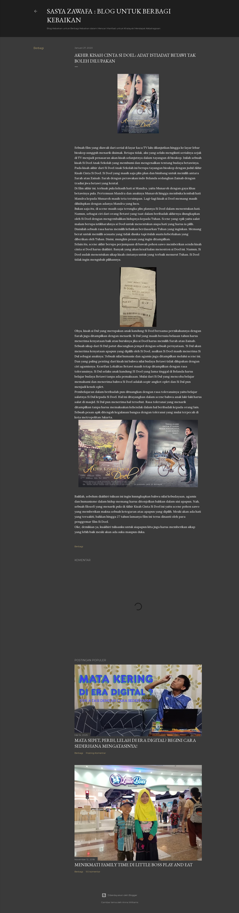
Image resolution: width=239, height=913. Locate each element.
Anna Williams (130, 902)
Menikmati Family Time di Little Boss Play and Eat (134, 865)
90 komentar (93, 871)
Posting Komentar (96, 753)
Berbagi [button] (38, 48)
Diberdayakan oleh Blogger (119, 895)
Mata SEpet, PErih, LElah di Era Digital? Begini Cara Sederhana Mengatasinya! (135, 743)
